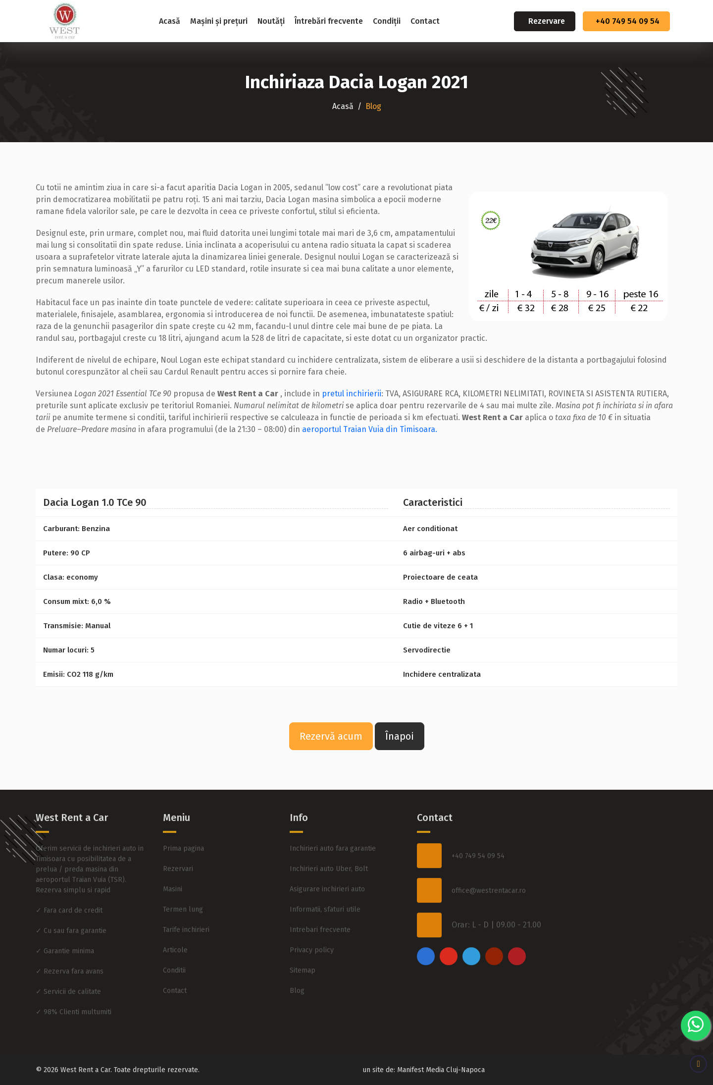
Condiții (387, 21)
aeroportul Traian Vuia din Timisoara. (369, 429)
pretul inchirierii (351, 393)
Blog (297, 963)
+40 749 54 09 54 (628, 21)
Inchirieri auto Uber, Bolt (329, 841)
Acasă (169, 21)
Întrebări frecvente (329, 21)
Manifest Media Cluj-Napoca (441, 1070)
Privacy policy (312, 922)
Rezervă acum (331, 736)
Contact (425, 21)
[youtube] (494, 928)
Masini (172, 861)
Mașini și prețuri (219, 21)
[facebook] (426, 928)
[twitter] (471, 928)
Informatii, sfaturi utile (325, 881)
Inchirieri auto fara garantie (333, 820)
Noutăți (271, 21)
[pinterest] (517, 928)
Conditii (174, 942)
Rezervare (546, 21)
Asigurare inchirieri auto (327, 861)
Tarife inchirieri (186, 902)
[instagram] (449, 928)
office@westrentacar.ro (489, 863)
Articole (175, 922)
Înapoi (399, 736)
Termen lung (183, 881)
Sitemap (302, 942)
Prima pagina (183, 820)
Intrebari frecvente (320, 902)
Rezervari (178, 841)
